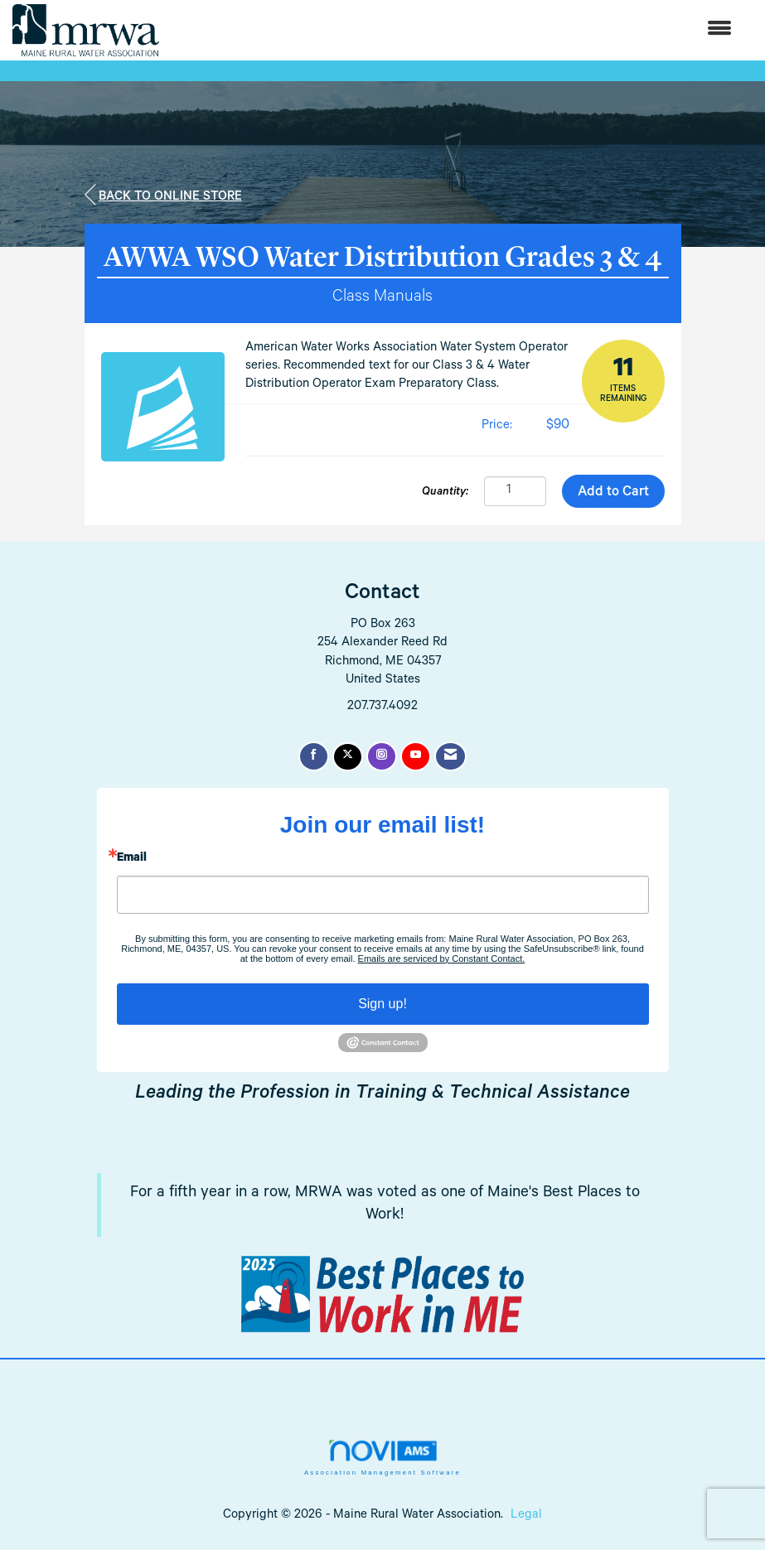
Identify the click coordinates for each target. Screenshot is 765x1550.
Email (132, 859)
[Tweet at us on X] (347, 756)
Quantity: (445, 492)
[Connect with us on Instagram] (381, 756)
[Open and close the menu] (453, 30)
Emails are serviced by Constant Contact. (441, 958)
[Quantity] (515, 491)
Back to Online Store (163, 195)
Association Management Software (382, 1457)
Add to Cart (613, 493)
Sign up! (382, 1004)
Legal (526, 1516)
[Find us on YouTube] (415, 756)
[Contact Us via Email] (450, 756)
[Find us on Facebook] (313, 756)
